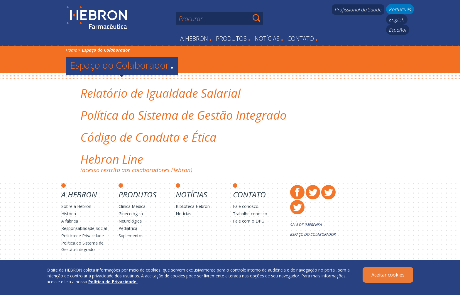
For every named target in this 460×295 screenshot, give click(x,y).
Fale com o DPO (249, 221)
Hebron (97, 18)
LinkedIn (297, 207)
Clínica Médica (132, 206)
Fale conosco (245, 206)
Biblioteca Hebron (193, 206)
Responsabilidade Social (84, 228)
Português (400, 9)
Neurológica (130, 221)
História (68, 213)
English (397, 19)
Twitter (313, 192)
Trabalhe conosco (250, 213)
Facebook (297, 192)
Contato (302, 39)
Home (71, 50)
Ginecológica (131, 213)
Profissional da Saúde (358, 9)
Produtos (233, 39)
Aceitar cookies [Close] (388, 275)
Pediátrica (128, 228)
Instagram (328, 192)
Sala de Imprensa (306, 224)
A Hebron (196, 39)
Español (397, 29)
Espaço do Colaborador (121, 65)
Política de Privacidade (82, 235)
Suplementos (131, 235)
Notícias (269, 39)
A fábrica (69, 221)
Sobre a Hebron (76, 206)
